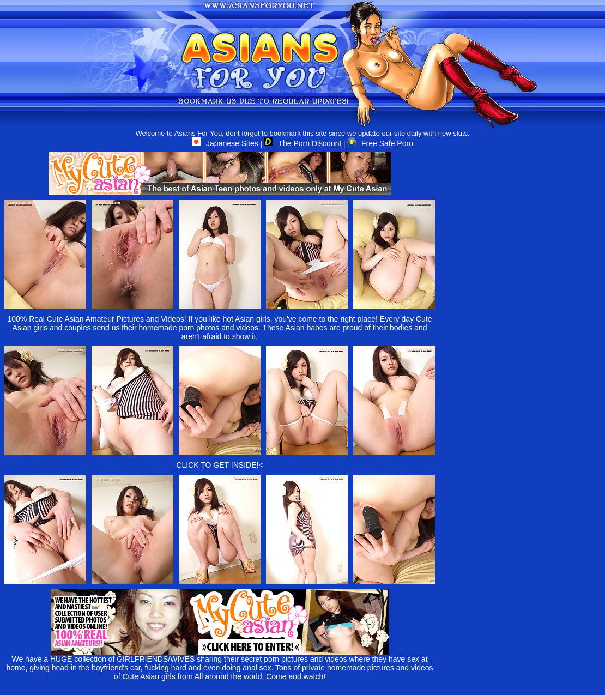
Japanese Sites (225, 143)
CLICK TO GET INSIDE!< (219, 465)
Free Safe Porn (380, 143)
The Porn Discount (302, 143)
